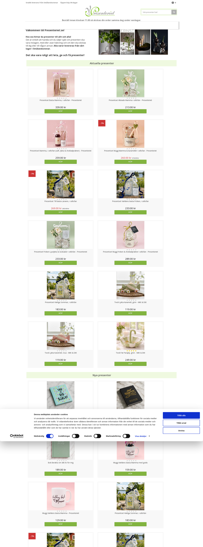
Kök (139, 24)
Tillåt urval (181, 529)
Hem (129, 24)
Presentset (100, 24)
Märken (170, 24)
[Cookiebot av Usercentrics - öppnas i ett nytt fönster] (16, 542)
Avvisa (181, 536)
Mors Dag (42, 24)
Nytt (31, 24)
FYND (101, 30)
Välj (45, 381)
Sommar (86, 24)
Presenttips (116, 24)
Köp (45, 111)
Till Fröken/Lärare (61, 24)
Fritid (149, 24)
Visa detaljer (140, 542)
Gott (159, 24)
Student (75, 24)
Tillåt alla (181, 521)
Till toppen (101, 510)
